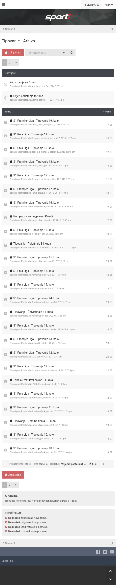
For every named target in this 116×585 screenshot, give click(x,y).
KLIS (33, 356)
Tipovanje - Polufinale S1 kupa (32, 243)
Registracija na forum (23, 82)
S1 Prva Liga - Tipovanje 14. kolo (33, 284)
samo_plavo (37, 124)
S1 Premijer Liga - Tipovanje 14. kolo (36, 298)
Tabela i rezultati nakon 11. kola (33, 380)
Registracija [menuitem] (91, 4)
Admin (34, 86)
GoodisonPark (38, 206)
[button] (16, 62)
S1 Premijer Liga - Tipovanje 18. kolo (36, 161)
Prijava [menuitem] (109, 4)
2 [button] (9, 62)
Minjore (35, 288)
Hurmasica (36, 397)
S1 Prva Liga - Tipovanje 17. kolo (33, 175)
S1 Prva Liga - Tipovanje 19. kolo (33, 134)
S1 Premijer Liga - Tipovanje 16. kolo (36, 202)
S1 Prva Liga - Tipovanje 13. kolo (33, 325)
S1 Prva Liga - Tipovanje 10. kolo (33, 434)
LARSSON (36, 384)
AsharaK (35, 343)
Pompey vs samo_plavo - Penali (33, 216)
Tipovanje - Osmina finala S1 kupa (34, 421)
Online (12, 495)
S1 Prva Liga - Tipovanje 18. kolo (33, 148)
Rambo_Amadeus (40, 247)
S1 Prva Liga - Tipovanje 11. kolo (33, 393)
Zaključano (13, 52)
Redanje (69, 464)
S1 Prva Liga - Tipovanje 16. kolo (33, 230)
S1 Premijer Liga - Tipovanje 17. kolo (36, 189)
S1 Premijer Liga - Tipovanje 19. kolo (36, 120)
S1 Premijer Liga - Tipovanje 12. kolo (36, 352)
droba (34, 234)
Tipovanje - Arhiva (18, 41)
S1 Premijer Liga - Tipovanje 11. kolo (36, 407)
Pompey (35, 275)
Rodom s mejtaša (40, 138)
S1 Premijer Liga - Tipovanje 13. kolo (36, 339)
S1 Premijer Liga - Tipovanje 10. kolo (36, 448)
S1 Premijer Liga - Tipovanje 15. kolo (36, 257)
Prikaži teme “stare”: (29, 464)
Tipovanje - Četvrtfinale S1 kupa (33, 311)
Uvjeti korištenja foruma (28, 96)
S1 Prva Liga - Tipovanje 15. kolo (33, 271)
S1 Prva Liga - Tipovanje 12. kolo (33, 366)
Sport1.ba (7, 560)
